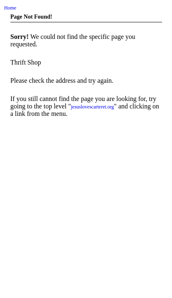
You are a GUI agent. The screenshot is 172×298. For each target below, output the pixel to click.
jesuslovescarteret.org (92, 107)
